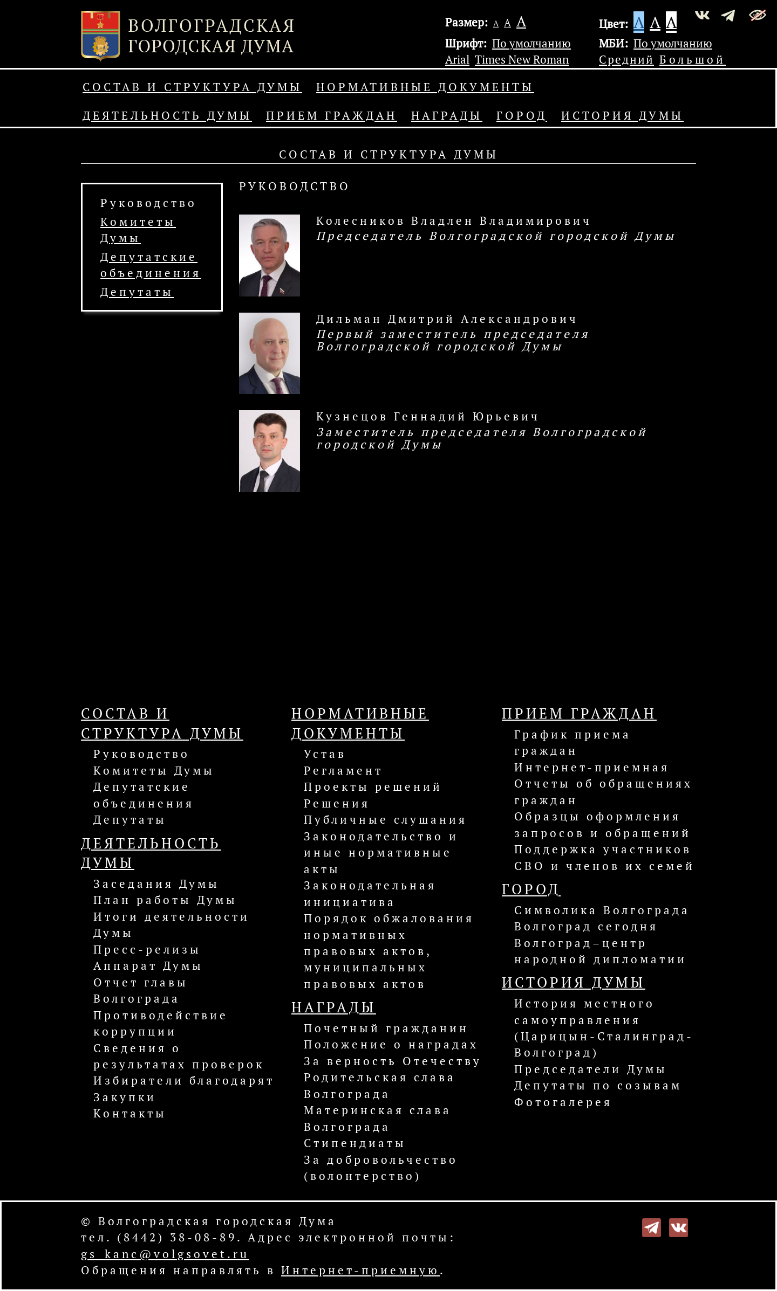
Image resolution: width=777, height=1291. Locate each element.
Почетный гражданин (386, 1027)
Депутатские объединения (143, 794)
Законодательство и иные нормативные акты (381, 852)
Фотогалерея (563, 1101)
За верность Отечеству (393, 1060)
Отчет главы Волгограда (140, 990)
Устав (325, 753)
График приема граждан (572, 742)
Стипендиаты (355, 1142)
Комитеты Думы (154, 770)
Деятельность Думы (167, 115)
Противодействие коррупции (160, 1023)
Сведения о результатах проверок (178, 1056)
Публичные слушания (385, 819)
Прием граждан (331, 115)
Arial (457, 59)
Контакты (130, 1113)
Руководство (148, 202)
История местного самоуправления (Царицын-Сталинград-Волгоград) (604, 1028)
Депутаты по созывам (598, 1085)
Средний (626, 59)
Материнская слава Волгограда (378, 1118)
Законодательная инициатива (370, 893)
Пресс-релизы (147, 949)
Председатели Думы (590, 1068)
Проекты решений (373, 786)
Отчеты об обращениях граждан (603, 791)
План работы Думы (165, 899)
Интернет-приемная (592, 767)
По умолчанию (531, 43)
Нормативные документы (425, 86)
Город (521, 115)
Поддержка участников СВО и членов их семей (604, 857)
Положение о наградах (391, 1044)
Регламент (343, 770)
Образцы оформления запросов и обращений (602, 824)
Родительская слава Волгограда (380, 1085)
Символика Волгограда (602, 909)
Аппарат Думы (148, 965)
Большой (692, 59)
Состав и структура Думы (192, 86)
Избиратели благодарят (184, 1080)
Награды (446, 115)
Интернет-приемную (360, 1270)
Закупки (124, 1096)
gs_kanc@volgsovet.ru (165, 1253)
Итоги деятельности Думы (171, 924)
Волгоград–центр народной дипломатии (600, 950)
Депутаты (137, 291)
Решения (337, 803)
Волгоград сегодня (586, 926)
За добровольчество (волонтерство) (381, 1167)
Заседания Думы (156, 883)
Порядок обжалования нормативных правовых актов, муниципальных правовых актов (389, 950)
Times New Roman (522, 59)
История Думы (622, 115)
